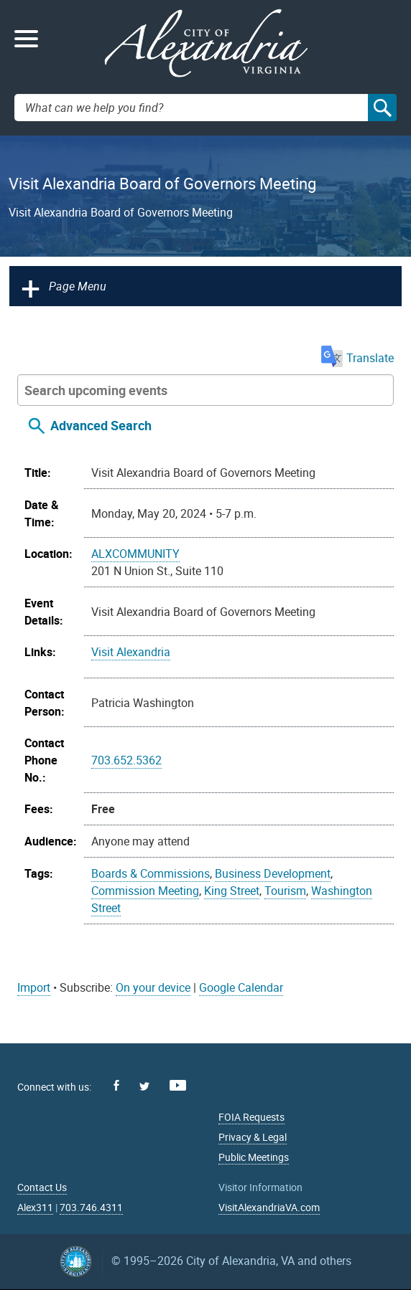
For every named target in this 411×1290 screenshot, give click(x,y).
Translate (357, 358)
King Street (231, 890)
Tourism (285, 890)
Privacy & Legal (252, 1137)
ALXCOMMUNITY (135, 553)
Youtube (178, 1085)
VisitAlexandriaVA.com (269, 1207)
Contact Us (42, 1187)
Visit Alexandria (130, 652)
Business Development (273, 873)
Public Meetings (253, 1157)
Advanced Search (101, 425)
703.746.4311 (91, 1207)
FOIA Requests (251, 1117)
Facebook (116, 1085)
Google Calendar (241, 987)
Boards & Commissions (150, 873)
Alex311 (35, 1207)
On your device (153, 987)
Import (33, 987)
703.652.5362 (126, 760)
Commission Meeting (145, 890)
